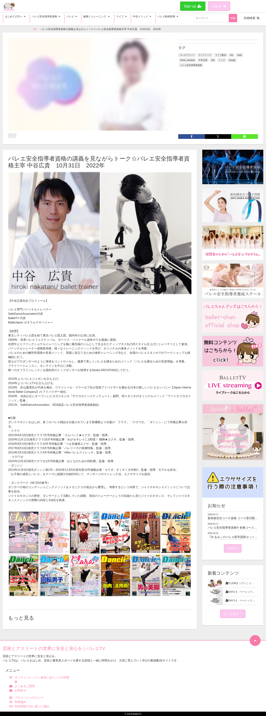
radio (239, 55)
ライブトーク (204, 55)
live (231, 55)
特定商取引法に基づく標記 (30, 706)
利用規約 (18, 702)
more (233, 548)
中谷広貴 (203, 60)
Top (35, 29)
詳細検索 (251, 18)
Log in (219, 6)
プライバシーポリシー (27, 697)
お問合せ (18, 690)
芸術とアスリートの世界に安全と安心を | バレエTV (54, 648)
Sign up (193, 6)
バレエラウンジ (186, 55)
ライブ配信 (220, 55)
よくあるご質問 (23, 686)
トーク (222, 60)
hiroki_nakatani (187, 60)
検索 (232, 18)
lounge (232, 60)
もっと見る (233, 613)
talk (213, 60)
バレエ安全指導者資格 (191, 65)
